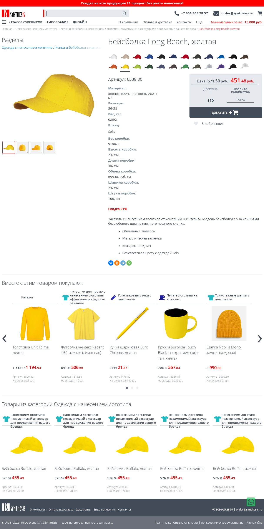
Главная (7, 29)
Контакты (184, 22)
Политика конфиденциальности (176, 522)
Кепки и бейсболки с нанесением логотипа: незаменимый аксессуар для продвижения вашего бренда (128, 29)
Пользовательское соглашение (222, 522)
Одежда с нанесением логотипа (36, 29)
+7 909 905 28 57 (194, 13)
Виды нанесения (104, 509)
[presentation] (4, 337)
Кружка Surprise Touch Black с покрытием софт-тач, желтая (178, 353)
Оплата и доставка (157, 22)
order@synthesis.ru (237, 13)
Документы (83, 509)
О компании (128, 22)
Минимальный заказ (236, 22)
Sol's (111, 131)
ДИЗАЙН (80, 22)
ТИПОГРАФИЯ (57, 22)
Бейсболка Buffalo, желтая (24, 468)
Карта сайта (254, 522)
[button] (127, 388)
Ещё (199, 22)
